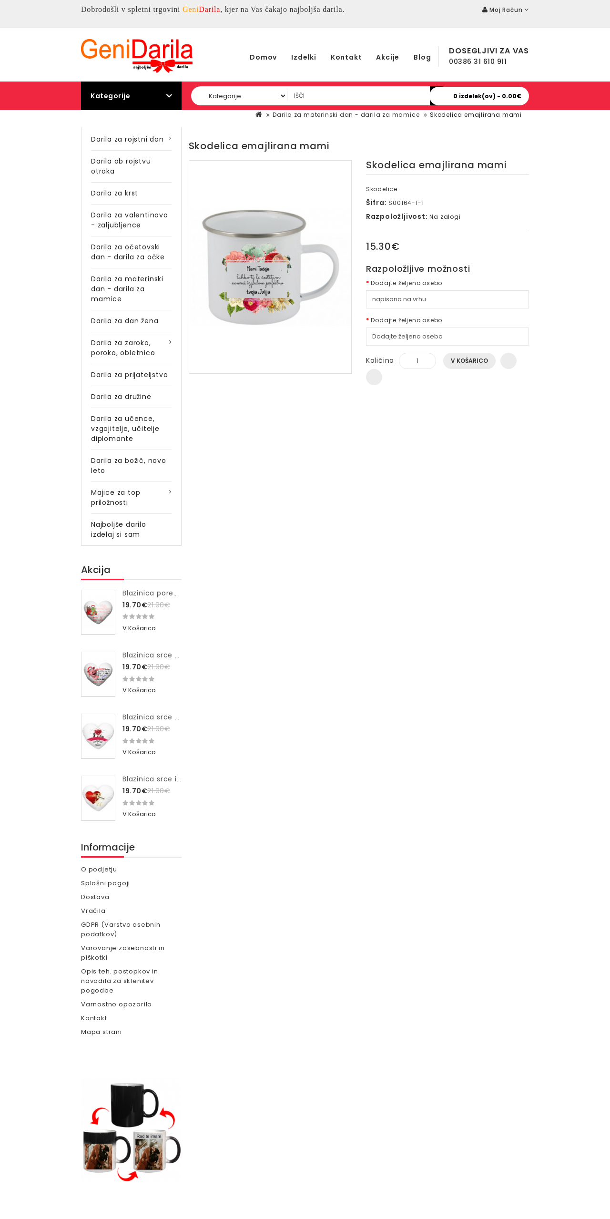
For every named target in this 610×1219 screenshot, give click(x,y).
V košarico (469, 361)
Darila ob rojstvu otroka (121, 166)
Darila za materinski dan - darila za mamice (346, 115)
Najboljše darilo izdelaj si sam (118, 529)
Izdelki (303, 57)
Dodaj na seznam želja (508, 361)
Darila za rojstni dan (127, 139)
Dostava (95, 896)
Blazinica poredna (155, 593)
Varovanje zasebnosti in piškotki (122, 952)
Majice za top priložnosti (115, 497)
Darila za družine (121, 396)
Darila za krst (114, 193)
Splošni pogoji (105, 883)
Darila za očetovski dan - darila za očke (128, 252)
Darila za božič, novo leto (128, 465)
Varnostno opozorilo (116, 1004)
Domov (263, 57)
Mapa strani (101, 1031)
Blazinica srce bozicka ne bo (174, 655)
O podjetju (99, 869)
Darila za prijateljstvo (129, 374)
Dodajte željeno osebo (406, 283)
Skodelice (381, 189)
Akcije (387, 57)
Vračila (93, 910)
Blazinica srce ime (155, 779)
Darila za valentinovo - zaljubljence (129, 220)
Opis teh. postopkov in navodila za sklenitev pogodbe (119, 981)
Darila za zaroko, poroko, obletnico (123, 348)
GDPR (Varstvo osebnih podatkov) (121, 929)
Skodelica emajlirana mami (476, 115)
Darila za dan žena (124, 321)
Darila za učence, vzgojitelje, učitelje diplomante (125, 428)
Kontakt (346, 57)
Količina (380, 360)
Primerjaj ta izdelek (374, 377)
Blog (422, 57)
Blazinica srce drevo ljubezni (174, 717)
